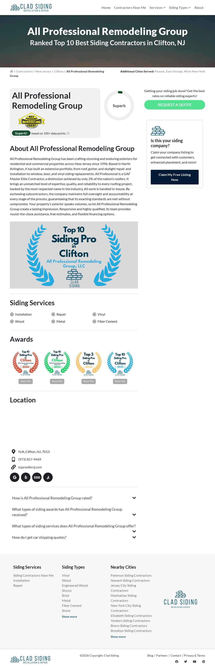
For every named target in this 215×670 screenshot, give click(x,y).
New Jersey (43, 71)
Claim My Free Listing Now (175, 177)
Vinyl (65, 575)
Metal (66, 600)
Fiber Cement (72, 605)
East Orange (174, 71)
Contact (175, 655)
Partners (162, 655)
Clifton (58, 71)
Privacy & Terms (194, 655)
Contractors (24, 71)
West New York (194, 71)
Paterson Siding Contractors (131, 575)
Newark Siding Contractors (130, 580)
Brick (65, 595)
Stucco (67, 590)
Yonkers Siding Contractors (130, 620)
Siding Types (180, 7)
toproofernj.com (30, 467)
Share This (25, 381)
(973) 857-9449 (29, 459)
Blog (150, 655)
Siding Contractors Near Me (33, 575)
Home (106, 7)
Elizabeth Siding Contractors (131, 615)
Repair (18, 585)
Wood (66, 580)
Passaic (160, 71)
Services (157, 7)
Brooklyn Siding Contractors (131, 631)
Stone (66, 610)
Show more (69, 616)
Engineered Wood (75, 585)
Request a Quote (174, 104)
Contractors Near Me (130, 7)
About (198, 7)
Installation (21, 580)
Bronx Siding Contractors (129, 625)
